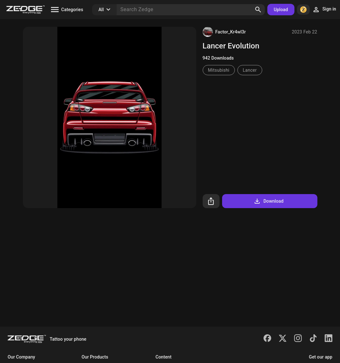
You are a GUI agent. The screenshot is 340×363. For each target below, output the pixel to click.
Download (268, 201)
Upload (281, 9)
